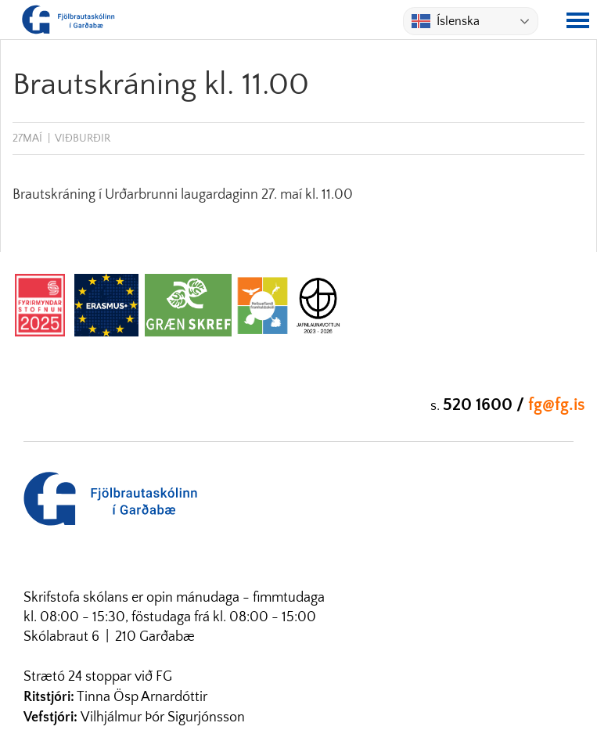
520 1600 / (485, 405)
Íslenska (446, 21)
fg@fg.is (556, 405)
